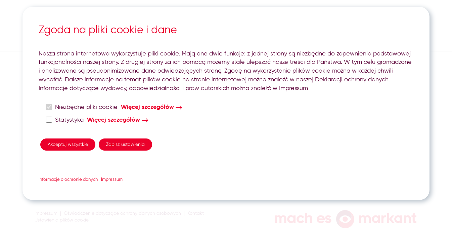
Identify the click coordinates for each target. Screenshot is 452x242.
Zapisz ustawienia (125, 144)
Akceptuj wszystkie (68, 144)
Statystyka (65, 120)
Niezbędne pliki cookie (82, 107)
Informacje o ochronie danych (68, 179)
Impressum (112, 179)
